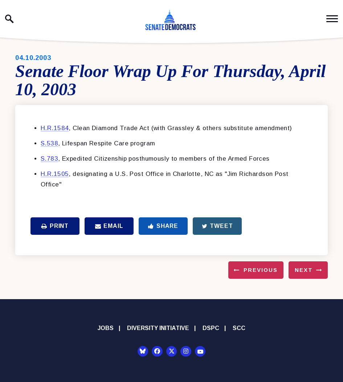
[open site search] (9, 19)
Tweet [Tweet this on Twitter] (217, 226)
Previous (261, 270)
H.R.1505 (55, 173)
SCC (239, 328)
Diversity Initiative (158, 328)
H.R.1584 (55, 128)
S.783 (49, 158)
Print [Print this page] (55, 226)
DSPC (211, 328)
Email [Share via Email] (109, 226)
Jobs (106, 328)
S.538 (49, 143)
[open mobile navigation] (332, 18)
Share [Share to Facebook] (163, 226)
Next (304, 270)
